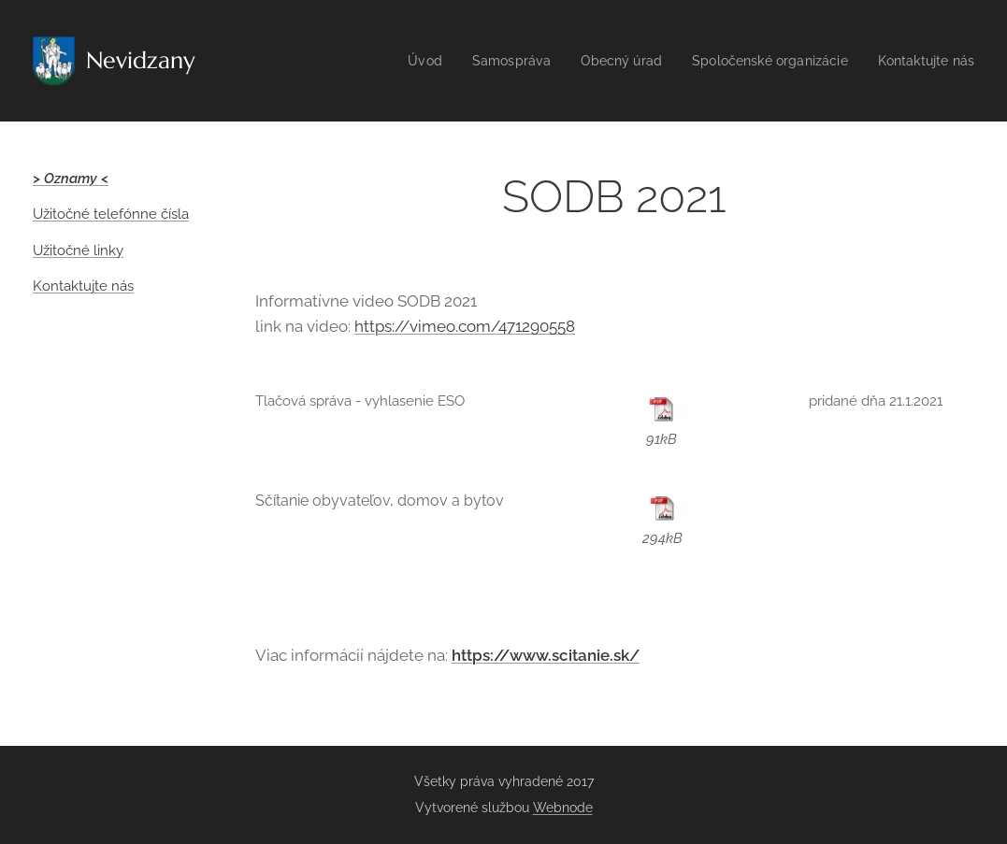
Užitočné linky (78, 250)
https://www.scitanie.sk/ (546, 655)
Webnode (563, 807)
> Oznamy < (70, 178)
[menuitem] (399, 60)
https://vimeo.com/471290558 (464, 326)
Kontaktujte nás (83, 286)
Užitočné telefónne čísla (111, 214)
